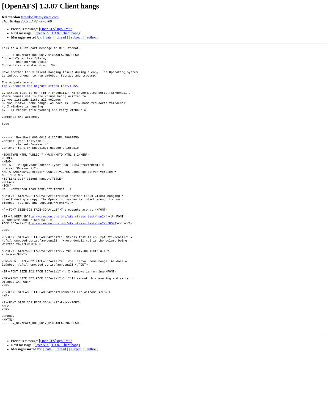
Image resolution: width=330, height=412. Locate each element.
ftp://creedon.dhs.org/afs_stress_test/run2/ (40, 94)
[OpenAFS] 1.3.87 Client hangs (56, 33)
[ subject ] (76, 37)
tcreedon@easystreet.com (39, 17)
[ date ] (48, 37)
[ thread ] (61, 37)
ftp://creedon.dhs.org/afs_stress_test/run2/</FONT (72, 259)
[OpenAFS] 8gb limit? (55, 29)
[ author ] (91, 37)
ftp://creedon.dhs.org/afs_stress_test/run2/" (68, 251)
